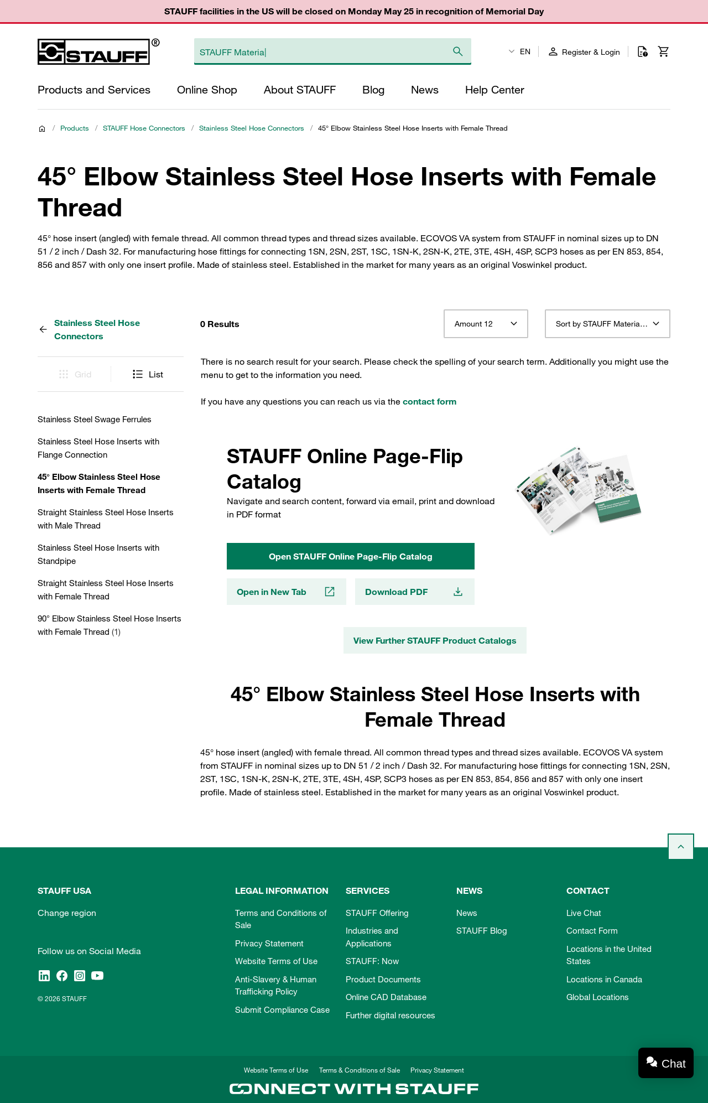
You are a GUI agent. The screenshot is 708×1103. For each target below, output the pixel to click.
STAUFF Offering (377, 913)
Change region (67, 912)
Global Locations (597, 997)
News (466, 913)
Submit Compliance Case (282, 1009)
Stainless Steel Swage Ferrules (95, 419)
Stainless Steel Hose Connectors (251, 127)
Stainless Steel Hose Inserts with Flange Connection (98, 447)
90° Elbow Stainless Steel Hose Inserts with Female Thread (109, 624)
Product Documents (383, 979)
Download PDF (415, 591)
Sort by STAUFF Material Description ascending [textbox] (607, 324)
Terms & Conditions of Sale (359, 1069)
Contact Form (592, 930)
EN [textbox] (525, 51)
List (147, 374)
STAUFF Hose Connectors (144, 127)
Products (74, 127)
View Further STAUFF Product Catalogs (435, 640)
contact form (430, 401)
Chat (674, 1063)
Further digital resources (390, 1015)
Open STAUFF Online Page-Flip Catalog (351, 556)
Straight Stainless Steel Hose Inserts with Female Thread (106, 589)
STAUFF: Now (372, 961)
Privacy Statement (269, 943)
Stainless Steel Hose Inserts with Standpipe (98, 554)
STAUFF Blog (481, 930)
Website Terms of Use (276, 961)
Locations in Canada (604, 979)
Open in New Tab (286, 591)
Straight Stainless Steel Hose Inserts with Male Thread (106, 518)
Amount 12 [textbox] (474, 324)
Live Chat (583, 913)
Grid (74, 374)
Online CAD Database (386, 997)
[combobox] (486, 323)
